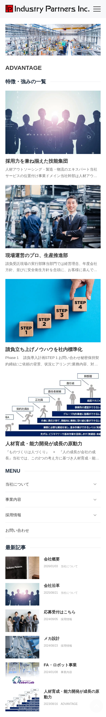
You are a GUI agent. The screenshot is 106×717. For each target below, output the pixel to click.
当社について (69, 566)
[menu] (97, 9)
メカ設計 (52, 638)
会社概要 (52, 559)
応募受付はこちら (59, 612)
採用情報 (66, 619)
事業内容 (66, 672)
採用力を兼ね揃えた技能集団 (36, 161)
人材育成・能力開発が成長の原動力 (43, 443)
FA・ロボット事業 (60, 665)
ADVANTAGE (69, 704)
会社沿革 (52, 585)
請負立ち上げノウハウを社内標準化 (43, 349)
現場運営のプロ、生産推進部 (36, 255)
